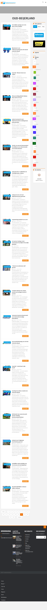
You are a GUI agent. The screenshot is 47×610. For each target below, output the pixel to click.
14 (18, 521)
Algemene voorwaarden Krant (29, 558)
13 (15, 521)
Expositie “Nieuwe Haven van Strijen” (19, 74)
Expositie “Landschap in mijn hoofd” (19, 373)
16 (24, 521)
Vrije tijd (3, 593)
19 (11, 524)
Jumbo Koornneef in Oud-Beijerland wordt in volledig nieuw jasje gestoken (19, 121)
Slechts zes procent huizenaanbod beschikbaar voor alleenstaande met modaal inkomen (20, 149)
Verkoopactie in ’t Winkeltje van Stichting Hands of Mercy (20, 175)
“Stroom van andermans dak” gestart (19, 272)
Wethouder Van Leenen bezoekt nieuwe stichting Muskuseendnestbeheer (20, 422)
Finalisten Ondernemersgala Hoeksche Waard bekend (19, 561)
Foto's (2, 596)
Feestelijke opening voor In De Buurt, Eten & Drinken (19, 25)
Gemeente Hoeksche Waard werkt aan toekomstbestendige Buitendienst (20, 322)
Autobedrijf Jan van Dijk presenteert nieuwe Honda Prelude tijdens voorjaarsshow (19, 545)
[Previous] (4, 519)
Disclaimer (27, 544)
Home (2, 588)
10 (5, 521)
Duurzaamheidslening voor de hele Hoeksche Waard (19, 348)
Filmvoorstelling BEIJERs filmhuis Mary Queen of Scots (20, 97)
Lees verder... (25, 42)
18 (8, 524)
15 (21, 521)
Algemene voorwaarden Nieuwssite (28, 554)
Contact (27, 546)
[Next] (21, 524)
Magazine (3, 599)
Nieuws (3, 591)
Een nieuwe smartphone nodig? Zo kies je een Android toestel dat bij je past (19, 568)
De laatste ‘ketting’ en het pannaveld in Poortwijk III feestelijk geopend (18, 247)
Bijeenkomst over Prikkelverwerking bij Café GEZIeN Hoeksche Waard (18, 50)
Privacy (26, 548)
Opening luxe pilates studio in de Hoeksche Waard (19, 397)
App (26, 550)
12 (12, 521)
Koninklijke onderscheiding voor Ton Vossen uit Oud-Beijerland (20, 471)
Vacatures (3, 607)
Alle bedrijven (4, 604)
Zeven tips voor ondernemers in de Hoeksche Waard (19, 553)
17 (27, 521)
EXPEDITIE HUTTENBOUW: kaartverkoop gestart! (18, 447)
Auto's (2, 602)
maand (39, 26)
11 (8, 521)
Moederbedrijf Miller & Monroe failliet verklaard (20, 494)
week (35, 26)
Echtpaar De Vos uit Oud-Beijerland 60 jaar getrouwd (19, 198)
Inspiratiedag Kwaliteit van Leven (18, 223)
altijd (43, 26)
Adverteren (27, 542)
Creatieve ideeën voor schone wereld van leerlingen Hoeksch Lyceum (19, 297)
